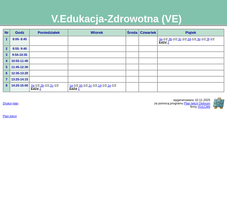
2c (51, 85)
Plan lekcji (10, 116)
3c (179, 39)
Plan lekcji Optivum (197, 103)
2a (32, 85)
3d (189, 39)
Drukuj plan (10, 103)
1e (109, 85)
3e (198, 39)
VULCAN (204, 106)
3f (208, 39)
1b (80, 85)
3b (170, 39)
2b (42, 85)
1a (71, 85)
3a (160, 39)
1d (99, 85)
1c (90, 85)
